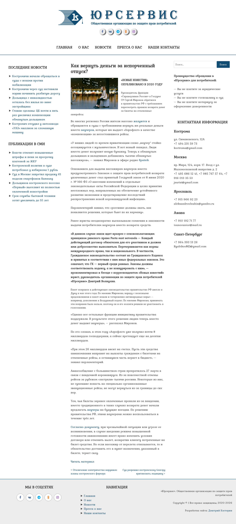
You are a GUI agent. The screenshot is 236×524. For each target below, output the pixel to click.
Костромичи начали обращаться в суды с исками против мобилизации (36, 80)
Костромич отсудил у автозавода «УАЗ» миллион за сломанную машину (35, 128)
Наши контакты (164, 47)
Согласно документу (85, 427)
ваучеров (87, 130)
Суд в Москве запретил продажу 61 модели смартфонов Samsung (36, 176)
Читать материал (82, 461)
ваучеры (93, 410)
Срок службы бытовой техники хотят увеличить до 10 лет (33, 198)
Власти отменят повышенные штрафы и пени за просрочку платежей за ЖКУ (32, 156)
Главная (64, 47)
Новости (103, 47)
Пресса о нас (129, 47)
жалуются (140, 121)
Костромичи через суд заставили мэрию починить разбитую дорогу (36, 91)
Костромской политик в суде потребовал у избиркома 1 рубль (35, 167)
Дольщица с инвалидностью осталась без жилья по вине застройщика (32, 102)
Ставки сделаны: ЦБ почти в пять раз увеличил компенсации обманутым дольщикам (35, 114)
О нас (83, 47)
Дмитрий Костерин (220, 510)
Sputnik (144, 160)
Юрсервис (135, 15)
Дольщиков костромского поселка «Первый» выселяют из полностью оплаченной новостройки (36, 187)
